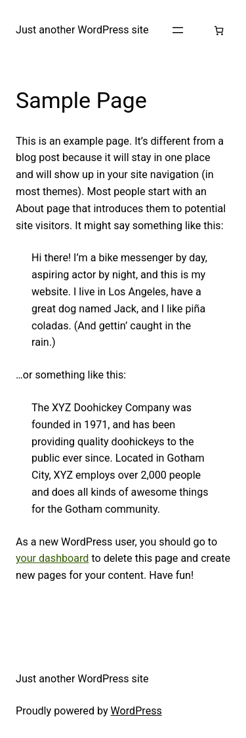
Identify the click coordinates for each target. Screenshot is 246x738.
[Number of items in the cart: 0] (218, 30)
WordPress (136, 711)
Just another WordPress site (82, 30)
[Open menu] (178, 30)
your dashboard (52, 558)
